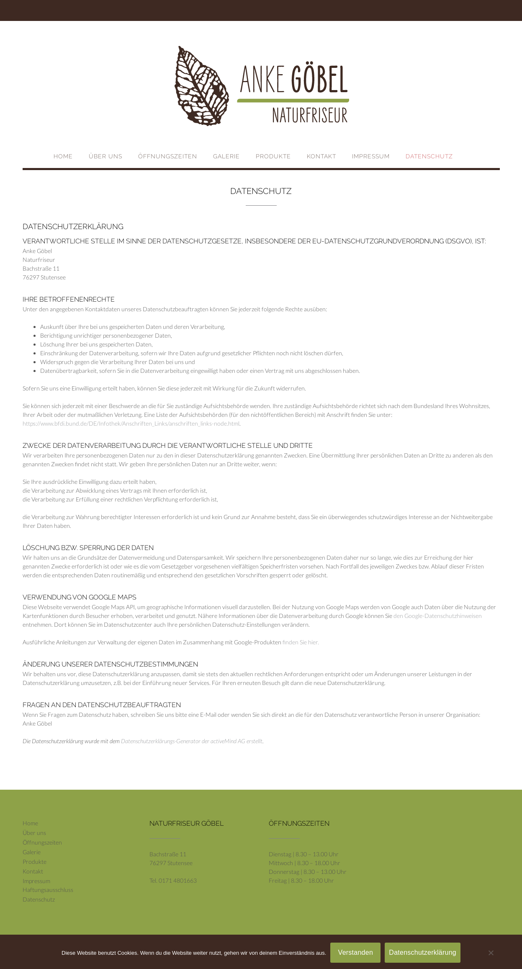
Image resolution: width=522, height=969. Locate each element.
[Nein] (490, 952)
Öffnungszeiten (167, 156)
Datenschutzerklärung (422, 952)
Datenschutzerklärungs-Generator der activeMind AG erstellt (191, 740)
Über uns (105, 156)
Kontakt (321, 156)
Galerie (226, 156)
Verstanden (355, 952)
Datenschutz (429, 156)
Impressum (371, 156)
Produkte (273, 156)
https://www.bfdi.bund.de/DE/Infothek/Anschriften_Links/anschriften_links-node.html (131, 423)
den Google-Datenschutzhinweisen (437, 615)
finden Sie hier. (300, 642)
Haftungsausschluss (48, 889)
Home (63, 156)
